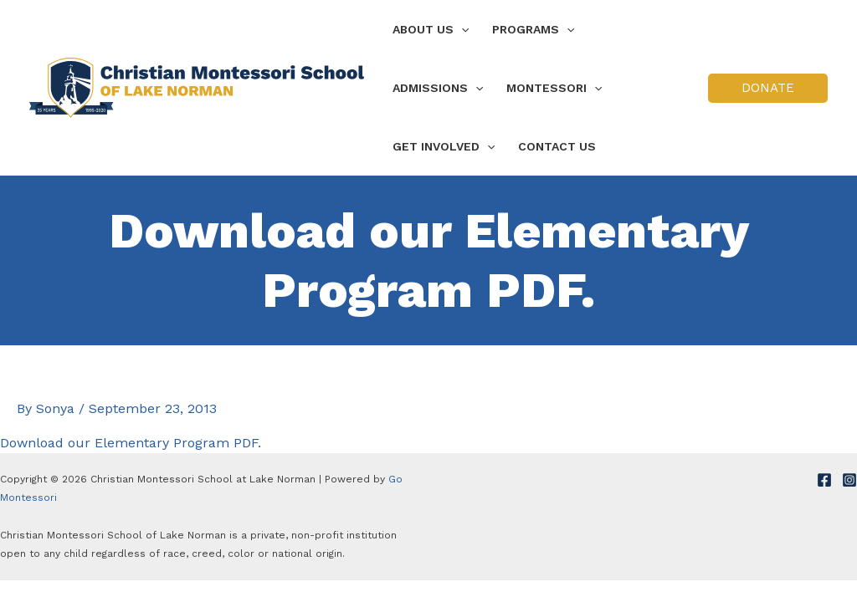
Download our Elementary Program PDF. (130, 443)
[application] (461, 29)
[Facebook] (824, 479)
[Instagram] (849, 479)
